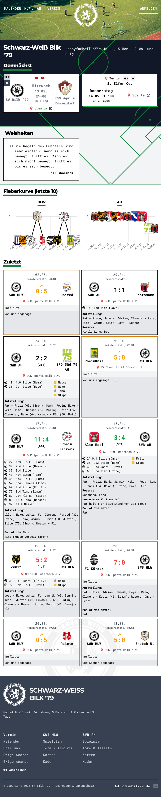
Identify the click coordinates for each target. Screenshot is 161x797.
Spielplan (52, 741)
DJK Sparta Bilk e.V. (41, 301)
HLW (29, 8)
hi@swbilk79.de (135, 786)
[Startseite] (50, 694)
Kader (48, 761)
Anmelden (148, 8)
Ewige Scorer (16, 754)
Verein (55, 8)
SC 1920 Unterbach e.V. (119, 452)
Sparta (41, 108)
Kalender (12, 8)
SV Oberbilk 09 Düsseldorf (120, 367)
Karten (49, 754)
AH (40, 8)
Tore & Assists (57, 748)
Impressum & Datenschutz (74, 786)
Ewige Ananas (16, 761)
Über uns (11, 748)
